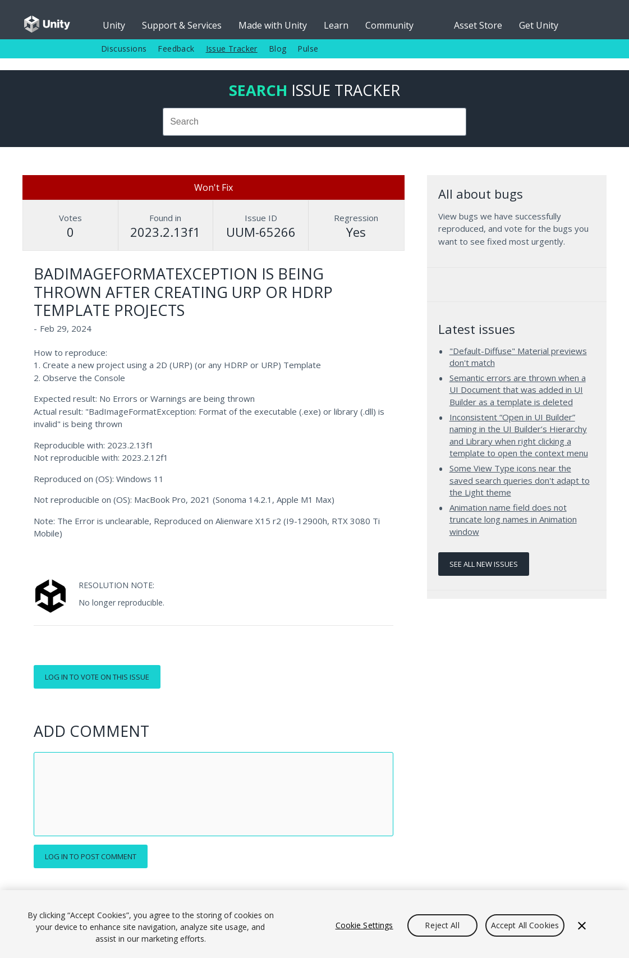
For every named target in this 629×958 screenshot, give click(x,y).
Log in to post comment (90, 856)
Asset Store (478, 25)
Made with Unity (272, 25)
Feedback (176, 48)
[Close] (582, 925)
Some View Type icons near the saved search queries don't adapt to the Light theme (519, 480)
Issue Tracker (232, 48)
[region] (314, 924)
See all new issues (483, 564)
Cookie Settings (364, 925)
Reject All (442, 925)
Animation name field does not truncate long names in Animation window (513, 519)
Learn (336, 25)
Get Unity (538, 25)
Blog (278, 48)
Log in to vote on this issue (97, 677)
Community (389, 25)
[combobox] (314, 121)
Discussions (123, 48)
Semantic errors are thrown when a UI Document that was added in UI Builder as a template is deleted (517, 389)
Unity (114, 25)
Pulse (307, 48)
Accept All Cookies (525, 925)
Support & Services (182, 25)
